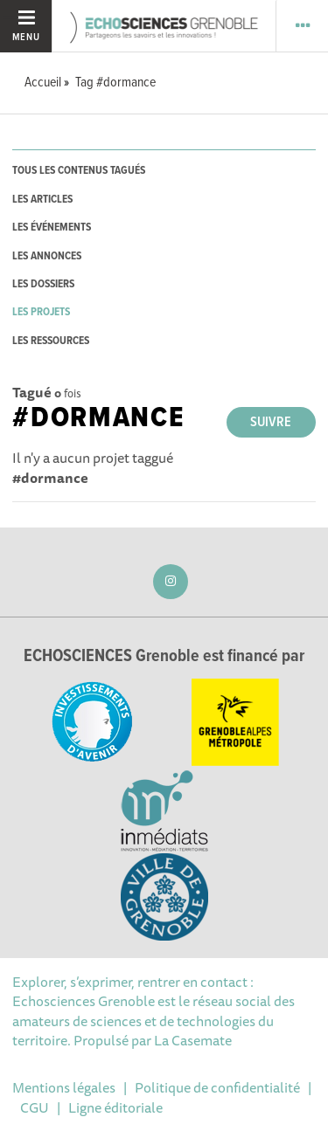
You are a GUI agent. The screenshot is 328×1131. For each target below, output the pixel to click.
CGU (34, 1107)
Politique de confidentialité (217, 1087)
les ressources (50, 341)
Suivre (270, 422)
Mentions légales (63, 1087)
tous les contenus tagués (78, 170)
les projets (41, 312)
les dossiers (43, 284)
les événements (51, 227)
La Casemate (193, 1040)
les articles (42, 199)
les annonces (46, 256)
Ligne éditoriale (115, 1107)
